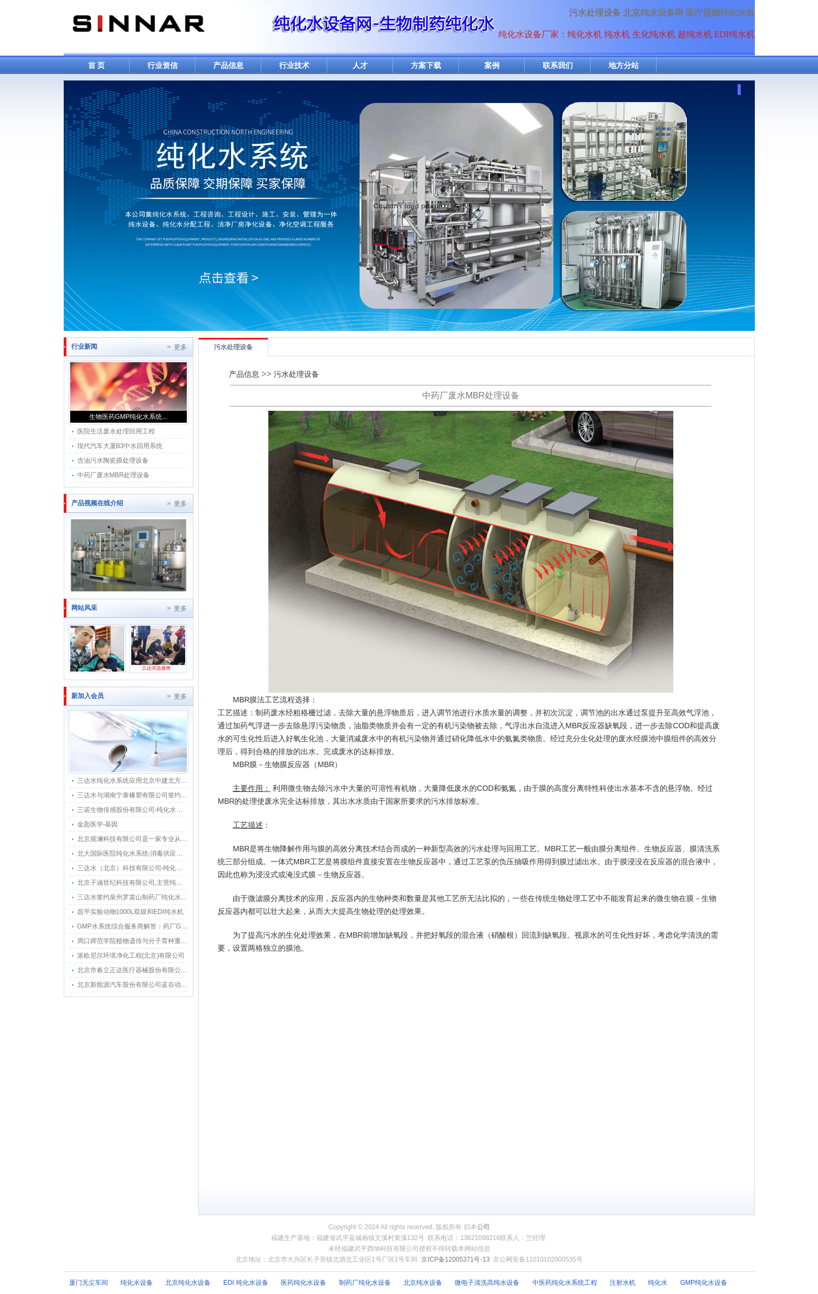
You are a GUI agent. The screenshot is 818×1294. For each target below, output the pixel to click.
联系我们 (558, 66)
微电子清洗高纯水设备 (487, 1282)
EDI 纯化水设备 (246, 1282)
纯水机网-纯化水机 (137, 28)
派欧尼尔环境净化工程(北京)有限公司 (131, 955)
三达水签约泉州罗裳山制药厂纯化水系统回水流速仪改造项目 (164, 897)
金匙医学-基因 (97, 824)
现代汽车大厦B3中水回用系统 (120, 446)
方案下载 (426, 66)
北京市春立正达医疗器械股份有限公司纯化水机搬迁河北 (158, 970)
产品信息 (228, 66)
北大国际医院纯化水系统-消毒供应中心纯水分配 (146, 853)
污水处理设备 (595, 12)
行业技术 (294, 66)
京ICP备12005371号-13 (455, 1259)
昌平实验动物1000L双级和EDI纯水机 (130, 912)
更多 (180, 347)
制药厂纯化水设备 (365, 1282)
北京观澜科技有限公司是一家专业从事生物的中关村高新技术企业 (171, 839)
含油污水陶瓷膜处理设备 (112, 460)
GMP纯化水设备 (703, 1282)
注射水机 (623, 1282)
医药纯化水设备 (303, 1282)
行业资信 (162, 66)
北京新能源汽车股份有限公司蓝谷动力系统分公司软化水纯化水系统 (174, 984)
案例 (491, 66)
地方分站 (624, 66)
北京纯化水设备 (188, 1282)
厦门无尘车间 (88, 1282)
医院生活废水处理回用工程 (116, 431)
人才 (360, 66)
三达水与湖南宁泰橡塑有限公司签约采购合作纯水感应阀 (158, 795)
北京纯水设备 (422, 1282)
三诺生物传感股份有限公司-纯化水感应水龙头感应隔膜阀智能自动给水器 (182, 810)
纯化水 (657, 1282)
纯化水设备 (136, 1282)
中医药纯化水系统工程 (564, 1282)
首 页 (96, 66)
